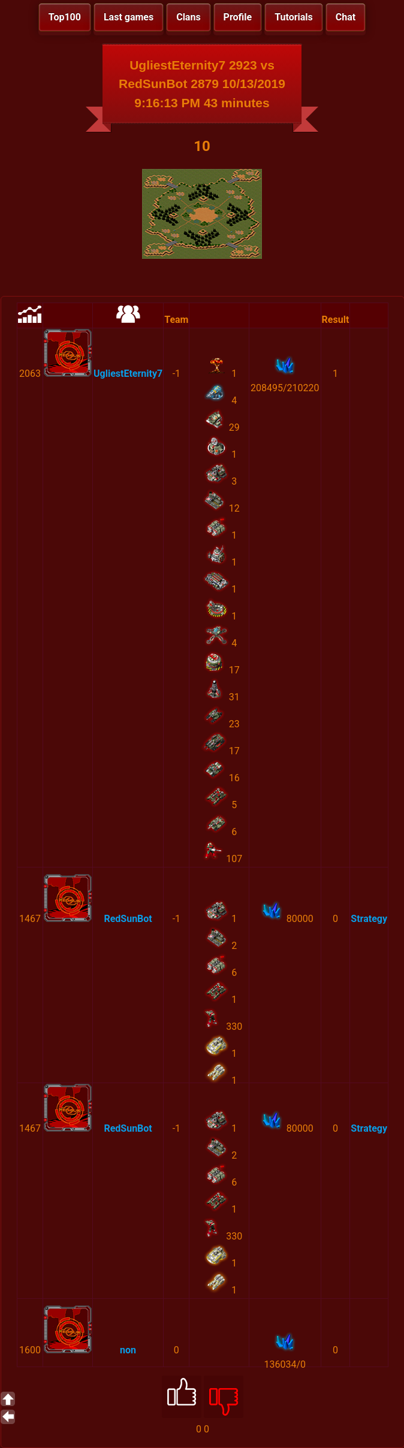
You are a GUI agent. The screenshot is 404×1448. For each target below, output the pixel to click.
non (128, 1350)
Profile (238, 17)
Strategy (369, 918)
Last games (128, 17)
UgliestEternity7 (128, 373)
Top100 (65, 17)
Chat (345, 17)
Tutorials (294, 17)
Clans (188, 17)
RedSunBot (128, 918)
